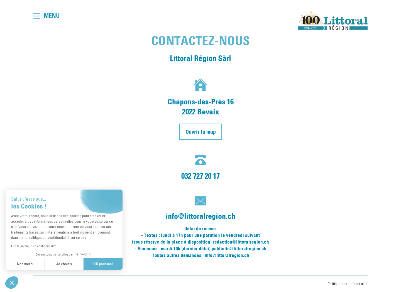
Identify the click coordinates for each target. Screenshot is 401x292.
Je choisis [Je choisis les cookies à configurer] (64, 263)
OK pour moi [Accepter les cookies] (103, 263)
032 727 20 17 (200, 176)
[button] (11, 282)
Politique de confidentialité (348, 284)
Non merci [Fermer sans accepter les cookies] (25, 263)
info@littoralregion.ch (200, 216)
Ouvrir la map (200, 131)
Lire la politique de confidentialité (33, 246)
